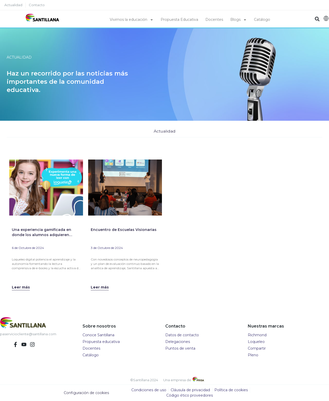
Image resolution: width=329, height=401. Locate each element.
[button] (317, 19)
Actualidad (164, 131)
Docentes (214, 19)
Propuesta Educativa (179, 19)
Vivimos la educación (131, 19)
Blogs (238, 19)
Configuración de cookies (86, 393)
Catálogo (262, 19)
